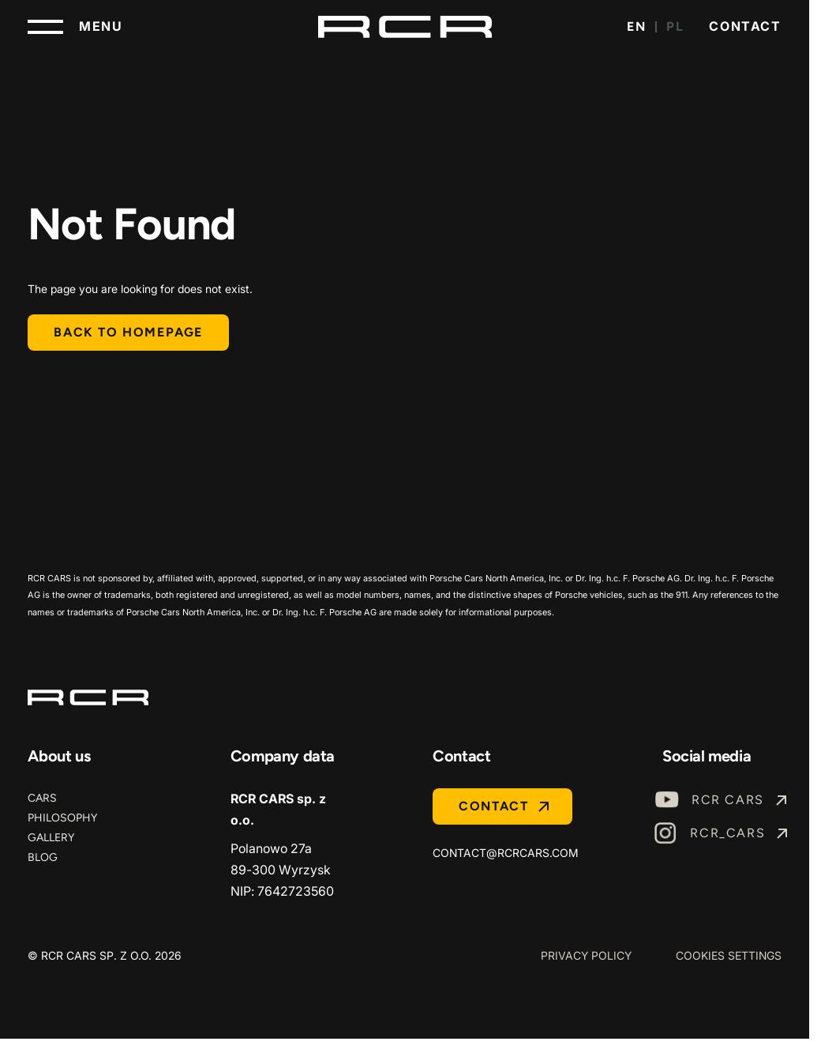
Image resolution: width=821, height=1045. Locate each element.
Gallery (51, 837)
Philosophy (62, 818)
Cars (42, 798)
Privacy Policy (586, 955)
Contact (745, 26)
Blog (43, 857)
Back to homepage (128, 332)
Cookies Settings (729, 955)
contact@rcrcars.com (506, 852)
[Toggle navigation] (75, 26)
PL (675, 26)
